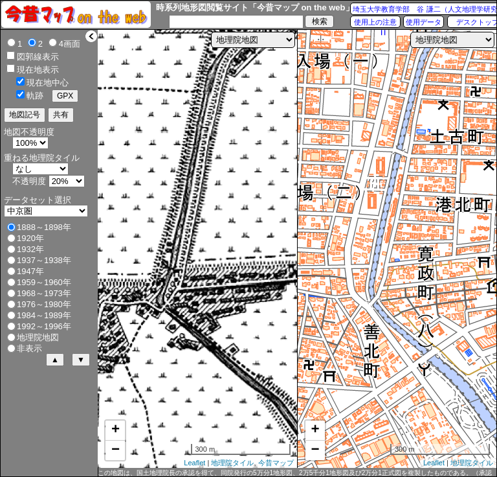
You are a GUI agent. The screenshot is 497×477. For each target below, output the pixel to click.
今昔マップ (276, 463)
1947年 (30, 271)
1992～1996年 (44, 326)
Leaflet (194, 463)
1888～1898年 (44, 227)
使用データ (423, 22)
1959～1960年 (44, 282)
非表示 (29, 348)
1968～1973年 (44, 293)
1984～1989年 (44, 315)
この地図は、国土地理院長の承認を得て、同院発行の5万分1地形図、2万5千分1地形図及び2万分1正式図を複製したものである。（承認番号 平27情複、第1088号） (295, 473)
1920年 (30, 238)
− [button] (115, 450)
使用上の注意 (375, 22)
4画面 (69, 44)
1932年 (30, 249)
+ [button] (115, 430)
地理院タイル (232, 463)
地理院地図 (38, 337)
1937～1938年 (44, 260)
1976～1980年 (44, 304)
